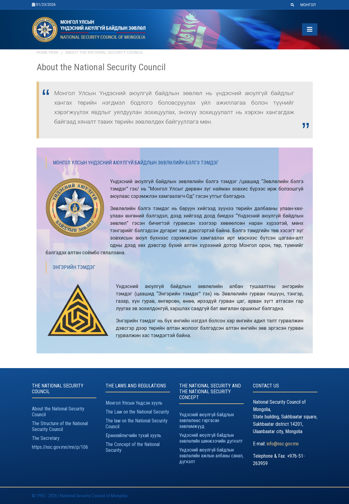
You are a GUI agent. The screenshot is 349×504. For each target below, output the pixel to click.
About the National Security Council (104, 52)
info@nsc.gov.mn (283, 444)
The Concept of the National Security (133, 447)
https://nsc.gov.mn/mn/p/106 (60, 447)
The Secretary (46, 438)
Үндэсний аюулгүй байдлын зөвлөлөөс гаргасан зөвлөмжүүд (206, 420)
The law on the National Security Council (137, 423)
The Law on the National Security (137, 412)
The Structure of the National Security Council (60, 426)
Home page (48, 52)
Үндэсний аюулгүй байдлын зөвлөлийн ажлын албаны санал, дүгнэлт (211, 455)
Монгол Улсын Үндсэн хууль (134, 403)
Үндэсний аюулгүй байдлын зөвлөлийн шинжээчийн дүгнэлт (211, 438)
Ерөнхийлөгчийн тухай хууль (133, 435)
